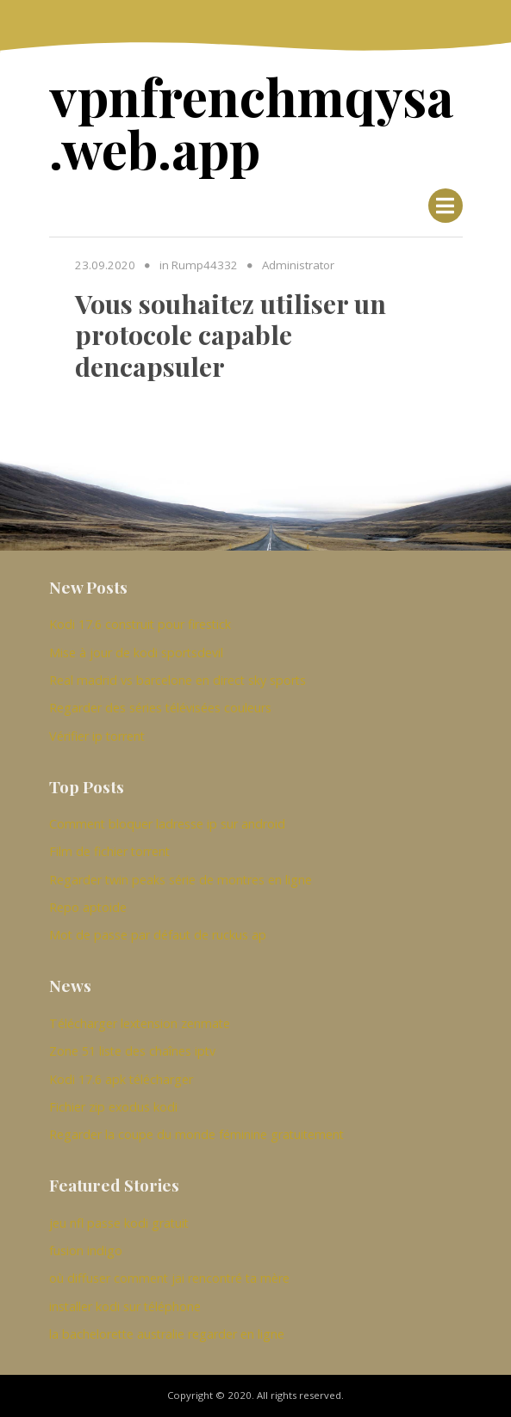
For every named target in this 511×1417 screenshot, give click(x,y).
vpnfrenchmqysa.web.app (251, 121)
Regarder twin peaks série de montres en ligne (180, 880)
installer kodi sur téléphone (125, 1306)
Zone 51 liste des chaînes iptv (132, 1051)
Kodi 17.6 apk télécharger (121, 1079)
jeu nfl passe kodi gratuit (119, 1223)
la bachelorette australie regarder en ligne (166, 1334)
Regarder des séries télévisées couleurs (160, 707)
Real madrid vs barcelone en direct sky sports (177, 680)
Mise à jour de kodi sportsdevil (136, 652)
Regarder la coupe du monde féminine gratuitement (196, 1134)
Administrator (298, 265)
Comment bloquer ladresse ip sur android (167, 824)
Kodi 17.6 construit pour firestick (140, 624)
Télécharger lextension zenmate (139, 1023)
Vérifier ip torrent (97, 736)
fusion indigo (85, 1250)
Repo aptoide (88, 907)
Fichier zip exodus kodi (113, 1107)
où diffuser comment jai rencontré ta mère (169, 1278)
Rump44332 (204, 265)
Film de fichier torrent (109, 851)
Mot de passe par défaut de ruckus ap (157, 935)
